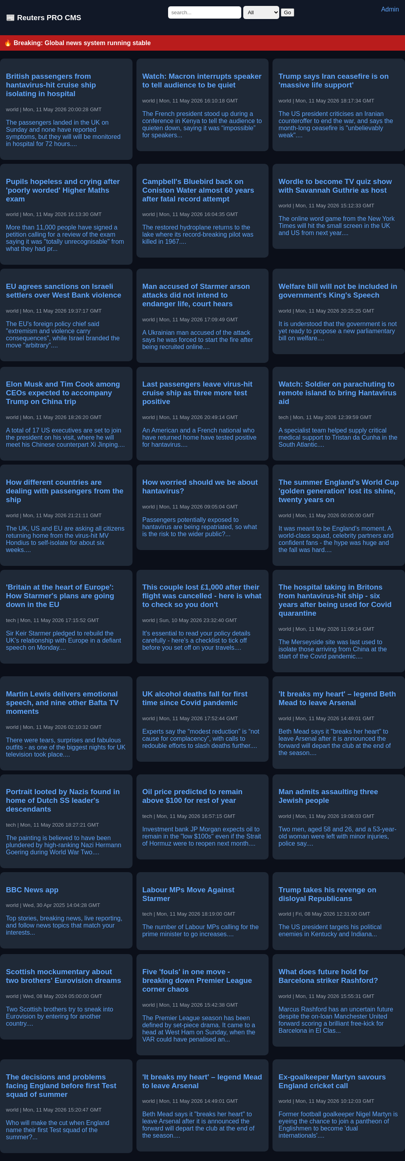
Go (287, 12)
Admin (390, 9)
